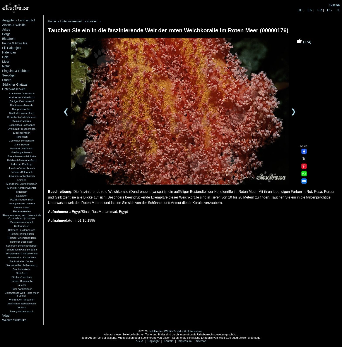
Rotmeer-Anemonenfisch (22, 237)
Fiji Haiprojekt (11, 48)
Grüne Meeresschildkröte (21, 156)
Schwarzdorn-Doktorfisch (21, 257)
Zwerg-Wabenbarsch (22, 311)
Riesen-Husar (21, 207)
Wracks (21, 307)
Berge (6, 34)
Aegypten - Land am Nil (18, 20)
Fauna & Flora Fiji (14, 43)
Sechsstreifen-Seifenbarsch (21, 265)
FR (319, 10)
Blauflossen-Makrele (21, 105)
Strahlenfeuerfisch (22, 277)
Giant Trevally (21, 144)
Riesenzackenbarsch (21, 222)
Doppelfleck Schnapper (22, 124)
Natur (6, 66)
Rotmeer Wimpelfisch (22, 233)
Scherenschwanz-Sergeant (22, 249)
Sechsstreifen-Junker (22, 261)
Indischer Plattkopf (21, 164)
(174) (304, 42)
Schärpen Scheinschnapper (21, 245)
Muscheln (21, 191)
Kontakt (169, 341)
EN (310, 10)
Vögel (6, 315)
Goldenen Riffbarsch (21, 148)
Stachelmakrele (21, 269)
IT (338, 10)
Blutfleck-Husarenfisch (21, 113)
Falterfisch (22, 136)
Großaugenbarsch (22, 152)
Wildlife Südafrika (14, 320)
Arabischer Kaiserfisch (21, 97)
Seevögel (8, 75)
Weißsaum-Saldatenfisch (22, 303)
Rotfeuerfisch (21, 225)
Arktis (6, 29)
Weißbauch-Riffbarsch (21, 299)
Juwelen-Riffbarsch (21, 172)
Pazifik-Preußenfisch (21, 199)
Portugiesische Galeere (22, 203)
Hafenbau (9, 52)
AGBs (140, 341)
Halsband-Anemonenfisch (21, 160)
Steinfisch (21, 273)
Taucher (21, 284)
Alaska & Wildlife (14, 25)
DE (300, 10)
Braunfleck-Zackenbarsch (21, 117)
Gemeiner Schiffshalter (21, 140)
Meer (5, 61)
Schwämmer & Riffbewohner (22, 253)
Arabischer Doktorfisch (21, 93)
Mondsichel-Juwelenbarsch (21, 183)
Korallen (21, 179)
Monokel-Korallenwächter (21, 187)
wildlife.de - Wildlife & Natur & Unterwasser (175, 331)
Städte (6, 80)
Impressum (185, 341)
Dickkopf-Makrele (21, 120)
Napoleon (21, 195)
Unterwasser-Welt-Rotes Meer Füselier (22, 294)
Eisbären (8, 38)
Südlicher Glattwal (14, 84)
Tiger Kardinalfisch (21, 288)
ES (329, 10)
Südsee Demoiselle (21, 281)
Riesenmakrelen (21, 211)
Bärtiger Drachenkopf (22, 101)
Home (52, 21)
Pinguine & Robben (15, 71)
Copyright (153, 341)
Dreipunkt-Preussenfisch (22, 128)
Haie (5, 57)
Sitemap (201, 341)
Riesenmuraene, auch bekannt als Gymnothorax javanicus (21, 216)
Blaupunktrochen (21, 109)
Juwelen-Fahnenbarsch (22, 168)
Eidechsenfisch (21, 132)
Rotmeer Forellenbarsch (21, 229)
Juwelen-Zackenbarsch (22, 175)
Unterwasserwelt (13, 89)
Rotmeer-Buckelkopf (21, 241)
